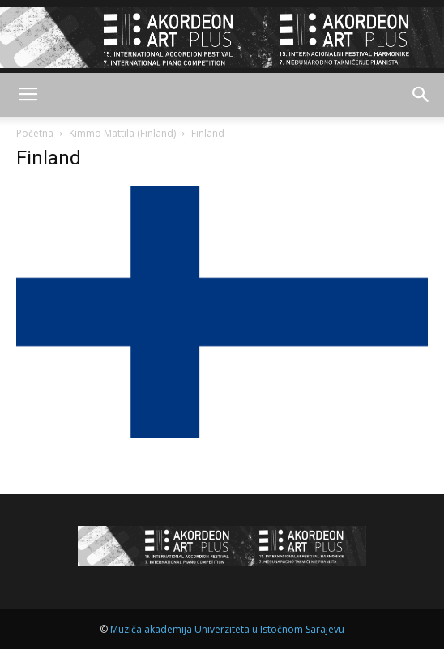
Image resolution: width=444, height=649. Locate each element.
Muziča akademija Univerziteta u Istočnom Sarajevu (227, 629)
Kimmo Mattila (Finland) (122, 133)
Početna (34, 133)
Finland (48, 158)
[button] (421, 95)
